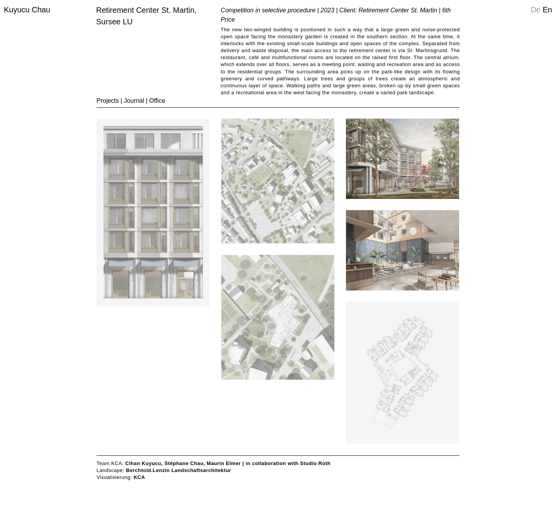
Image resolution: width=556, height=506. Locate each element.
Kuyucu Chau (27, 9)
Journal (134, 100)
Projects (108, 100)
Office (157, 100)
